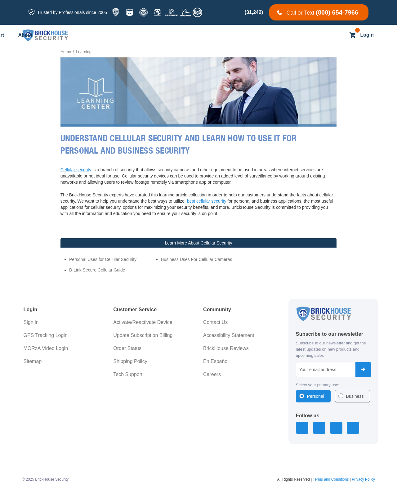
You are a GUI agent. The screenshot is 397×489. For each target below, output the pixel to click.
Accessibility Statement (228, 335)
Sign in (31, 322)
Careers (212, 374)
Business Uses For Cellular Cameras (196, 259)
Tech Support (127, 374)
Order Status (127, 348)
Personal (315, 396)
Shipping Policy (130, 361)
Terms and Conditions (331, 478)
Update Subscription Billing (142, 335)
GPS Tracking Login (46, 335)
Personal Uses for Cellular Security (102, 259)
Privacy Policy (363, 478)
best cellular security (206, 201)
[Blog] (210, 36)
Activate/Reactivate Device (142, 322)
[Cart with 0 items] (352, 35)
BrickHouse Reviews (226, 348)
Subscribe (363, 369)
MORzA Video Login (46, 348)
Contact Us (215, 322)
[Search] (340, 35)
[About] (303, 36)
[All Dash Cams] (141, 36)
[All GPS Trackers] (97, 36)
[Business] (181, 36)
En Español (216, 361)
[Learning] (238, 36)
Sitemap (33, 361)
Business (355, 396)
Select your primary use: (317, 385)
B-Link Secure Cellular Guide (97, 269)
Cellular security (75, 169)
